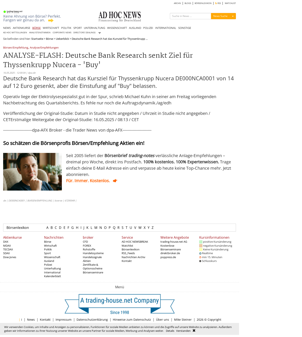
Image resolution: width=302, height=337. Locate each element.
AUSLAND (135, 28)
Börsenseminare (93, 272)
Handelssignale (92, 257)
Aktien (87, 261)
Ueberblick (62, 39)
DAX (5, 241)
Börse (49, 39)
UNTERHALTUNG (94, 28)
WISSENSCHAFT (117, 28)
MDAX (7, 245)
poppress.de (168, 257)
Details (170, 331)
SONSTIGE (184, 28)
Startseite (37, 39)
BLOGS (188, 3)
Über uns (162, 320)
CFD (85, 241)
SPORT (77, 28)
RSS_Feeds (128, 253)
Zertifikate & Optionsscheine (92, 266)
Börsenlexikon (18, 227)
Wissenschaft (52, 257)
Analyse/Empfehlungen (44, 47)
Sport (47, 253)
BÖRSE (36, 28)
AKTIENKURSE (21, 28)
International (52, 272)
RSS (218, 3)
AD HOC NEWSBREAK (135, 241)
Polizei (48, 265)
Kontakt (127, 261)
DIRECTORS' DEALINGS (84, 32)
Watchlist (127, 245)
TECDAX (8, 249)
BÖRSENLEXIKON (203, 3)
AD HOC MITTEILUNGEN (15, 32)
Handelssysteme (93, 253)
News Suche (220, 16)
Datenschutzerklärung (92, 320)
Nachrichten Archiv (133, 257)
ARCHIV (177, 3)
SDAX (6, 253)
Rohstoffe (89, 249)
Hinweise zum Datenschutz (132, 320)
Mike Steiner (183, 320)
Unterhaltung (52, 268)
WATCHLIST (230, 3)
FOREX (87, 245)
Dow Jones (9, 257)
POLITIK (66, 28)
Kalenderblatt (52, 276)
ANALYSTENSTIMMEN (40, 32)
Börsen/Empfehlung (15, 47)
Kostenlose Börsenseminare (170, 247)
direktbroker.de (170, 253)
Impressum (64, 320)
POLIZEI (148, 28)
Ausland (49, 261)
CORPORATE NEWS (62, 32)
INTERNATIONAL (165, 28)
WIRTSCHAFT (51, 28)
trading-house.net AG (173, 241)
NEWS (7, 28)
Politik (48, 249)
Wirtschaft (50, 245)
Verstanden (183, 331)
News (31, 320)
